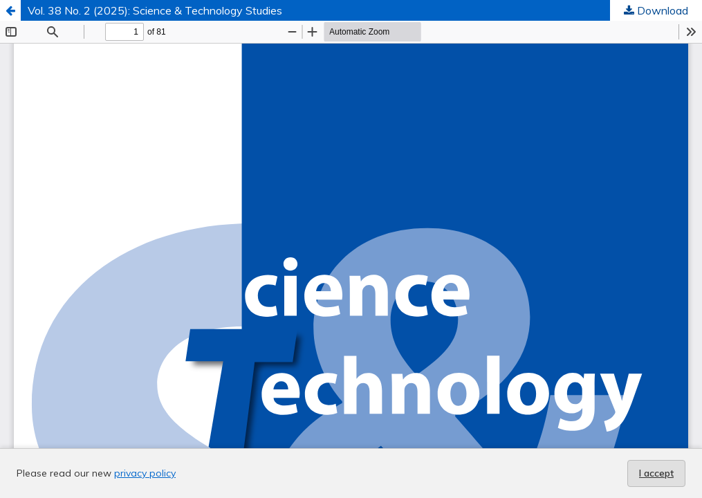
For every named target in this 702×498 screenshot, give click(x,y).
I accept (656, 473)
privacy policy (145, 473)
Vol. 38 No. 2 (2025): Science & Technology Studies (155, 10)
